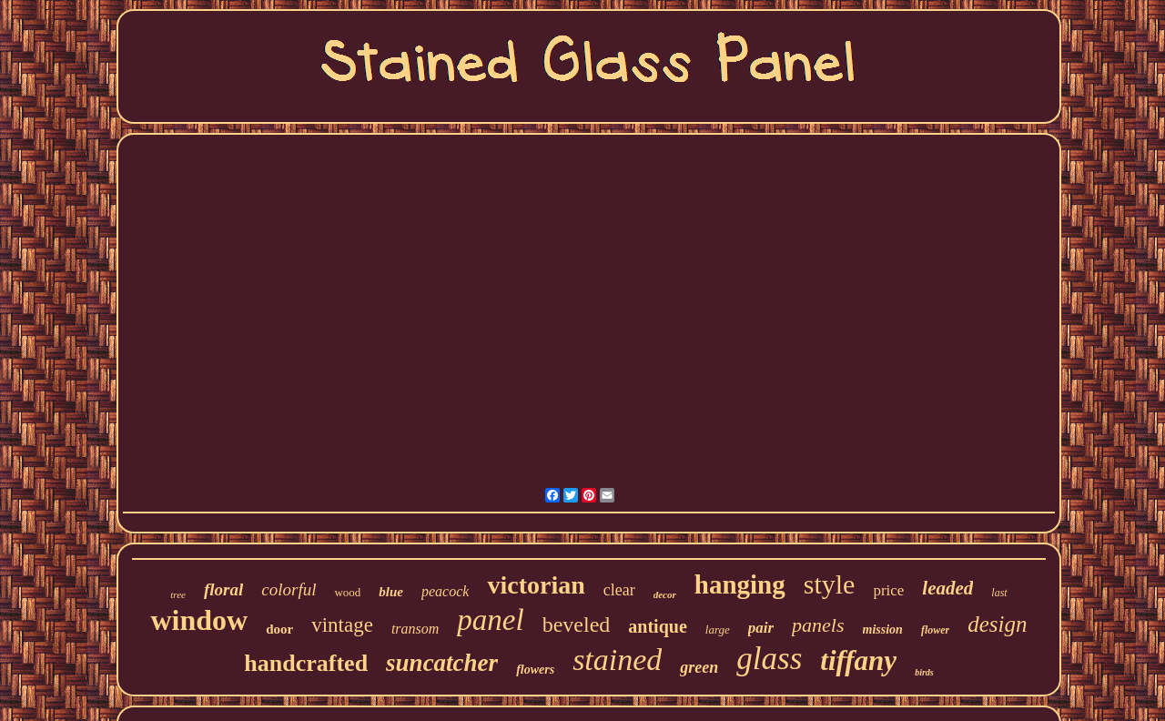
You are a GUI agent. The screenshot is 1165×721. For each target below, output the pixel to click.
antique (657, 626)
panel (490, 620)
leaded (947, 588)
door (279, 629)
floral (223, 589)
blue (391, 591)
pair (761, 627)
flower (935, 630)
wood (347, 592)
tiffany (858, 660)
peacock (445, 591)
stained (617, 659)
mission (883, 629)
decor (664, 594)
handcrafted (306, 663)
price (888, 590)
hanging (739, 584)
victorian (535, 585)
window (199, 620)
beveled (576, 624)
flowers (535, 669)
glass (769, 658)
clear (619, 590)
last (999, 592)
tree (178, 594)
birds (924, 672)
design (997, 624)
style (830, 584)
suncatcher (442, 662)
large (717, 629)
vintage (342, 625)
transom (415, 628)
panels (818, 625)
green (699, 667)
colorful (288, 589)
